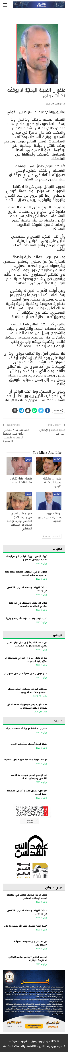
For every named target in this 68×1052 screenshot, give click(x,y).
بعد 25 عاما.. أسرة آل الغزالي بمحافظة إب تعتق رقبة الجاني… (26, 659)
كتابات (57, 459)
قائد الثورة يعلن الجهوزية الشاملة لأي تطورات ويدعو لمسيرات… (27, 706)
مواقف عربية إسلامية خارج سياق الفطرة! (25, 760)
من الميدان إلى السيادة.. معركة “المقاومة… (30, 943)
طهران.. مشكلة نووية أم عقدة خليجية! (26, 729)
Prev (56, 536)
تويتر (28, 459)
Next (46, 536)
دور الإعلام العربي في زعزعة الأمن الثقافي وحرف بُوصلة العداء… (29, 776)
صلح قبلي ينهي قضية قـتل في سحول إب (25, 674)
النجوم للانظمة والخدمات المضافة (24, 1046)
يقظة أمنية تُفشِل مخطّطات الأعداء (29, 744)
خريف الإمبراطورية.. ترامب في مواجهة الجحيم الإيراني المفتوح (26, 558)
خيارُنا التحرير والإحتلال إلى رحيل (52, 431)
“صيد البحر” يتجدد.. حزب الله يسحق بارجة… (25, 618)
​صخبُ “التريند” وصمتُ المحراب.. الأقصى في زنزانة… (27, 589)
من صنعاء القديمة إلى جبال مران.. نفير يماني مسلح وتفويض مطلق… (27, 644)
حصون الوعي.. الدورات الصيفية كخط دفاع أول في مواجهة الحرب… (26, 573)
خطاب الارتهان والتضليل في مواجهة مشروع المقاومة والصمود (28, 604)
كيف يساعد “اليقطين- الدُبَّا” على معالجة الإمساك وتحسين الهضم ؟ (16, 435)
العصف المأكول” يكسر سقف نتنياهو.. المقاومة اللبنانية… (27, 958)
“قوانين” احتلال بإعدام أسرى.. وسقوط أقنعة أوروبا (27, 792)
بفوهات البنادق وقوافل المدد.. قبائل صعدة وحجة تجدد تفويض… (27, 690)
